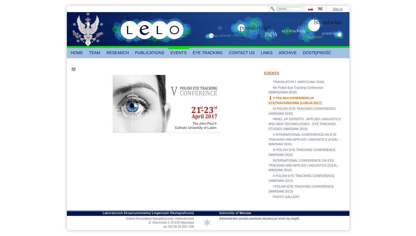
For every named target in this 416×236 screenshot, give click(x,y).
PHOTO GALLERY (286, 197)
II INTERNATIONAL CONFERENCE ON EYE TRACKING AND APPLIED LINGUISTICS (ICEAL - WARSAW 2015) (304, 139)
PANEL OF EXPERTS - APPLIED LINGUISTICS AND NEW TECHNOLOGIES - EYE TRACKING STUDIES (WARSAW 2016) (305, 124)
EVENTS (271, 73)
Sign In (337, 9)
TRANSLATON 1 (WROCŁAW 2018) (298, 82)
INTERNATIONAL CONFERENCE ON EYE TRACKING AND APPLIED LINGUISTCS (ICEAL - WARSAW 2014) (304, 165)
